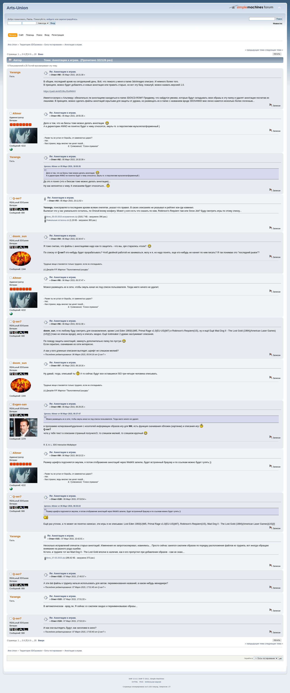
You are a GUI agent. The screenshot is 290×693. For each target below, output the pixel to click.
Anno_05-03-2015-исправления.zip (61, 217)
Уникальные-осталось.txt (57, 220)
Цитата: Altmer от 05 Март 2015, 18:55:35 (62, 166)
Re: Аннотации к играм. (63, 71)
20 (35, 54)
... (21, 54)
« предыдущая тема (254, 50)
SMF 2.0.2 (133, 679)
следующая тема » (274, 50)
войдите (50, 19)
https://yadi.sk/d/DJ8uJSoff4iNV (59, 91)
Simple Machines (157, 679)
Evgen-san (20, 404)
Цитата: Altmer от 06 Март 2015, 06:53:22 (62, 506)
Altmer (17, 113)
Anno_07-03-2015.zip (55, 558)
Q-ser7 (17, 198)
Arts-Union (17, 8)
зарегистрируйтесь (68, 19)
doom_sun (20, 236)
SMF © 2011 (144, 679)
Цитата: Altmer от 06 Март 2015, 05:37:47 (62, 414)
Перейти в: (248, 658)
